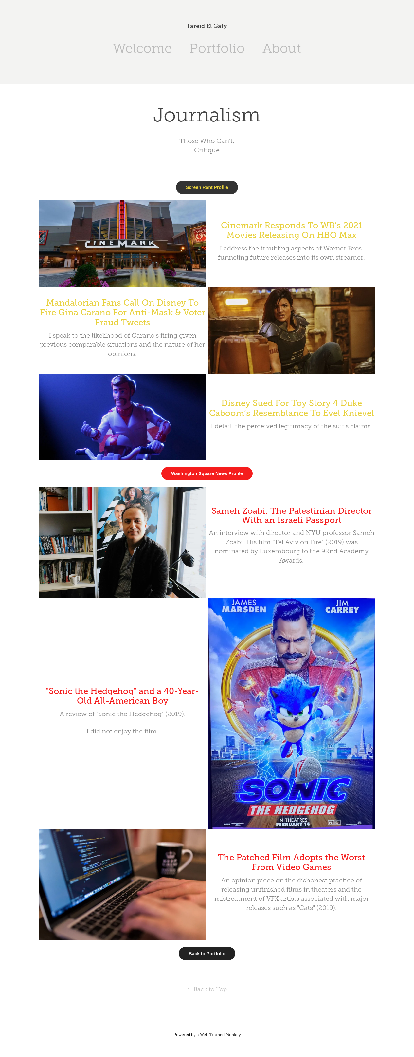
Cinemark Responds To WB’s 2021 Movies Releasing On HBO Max (291, 230)
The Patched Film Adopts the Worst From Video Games (291, 862)
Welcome (142, 48)
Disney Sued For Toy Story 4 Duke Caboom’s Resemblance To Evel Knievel (291, 408)
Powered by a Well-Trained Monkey (207, 1034)
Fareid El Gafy (207, 26)
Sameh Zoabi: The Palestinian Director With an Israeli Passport (291, 515)
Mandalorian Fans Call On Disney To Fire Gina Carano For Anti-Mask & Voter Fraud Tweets (122, 312)
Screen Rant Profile (207, 187)
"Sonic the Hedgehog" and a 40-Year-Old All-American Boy (122, 696)
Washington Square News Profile (207, 473)
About (281, 48)
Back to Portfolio (207, 953)
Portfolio (217, 48)
